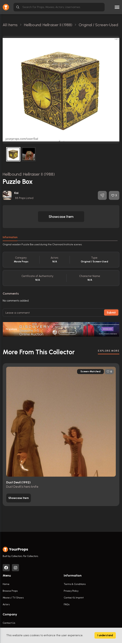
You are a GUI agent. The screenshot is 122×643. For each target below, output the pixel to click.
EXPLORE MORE (108, 350)
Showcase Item (61, 216)
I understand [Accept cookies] (105, 635)
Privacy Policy (71, 590)
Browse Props (10, 590)
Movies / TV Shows (13, 597)
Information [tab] (10, 237)
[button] (59, 140)
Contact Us (9, 622)
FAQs (66, 604)
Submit (111, 312)
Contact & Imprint (74, 597)
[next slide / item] (116, 90)
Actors (6, 604)
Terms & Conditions (75, 584)
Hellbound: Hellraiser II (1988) (29, 174)
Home (6, 584)
